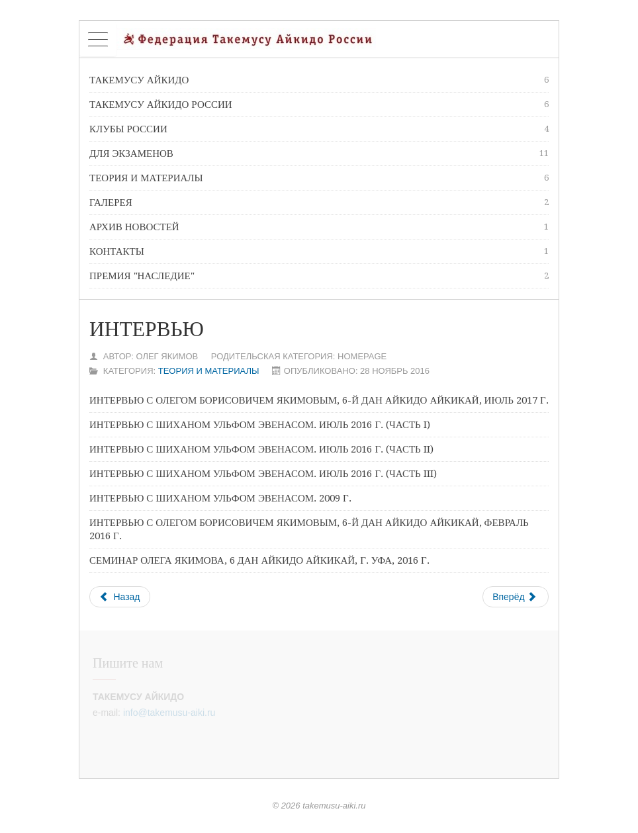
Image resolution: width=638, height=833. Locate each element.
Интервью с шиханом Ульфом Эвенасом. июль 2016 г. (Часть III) (263, 474)
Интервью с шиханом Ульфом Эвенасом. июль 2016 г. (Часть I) (259, 425)
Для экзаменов (319, 153)
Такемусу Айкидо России (319, 104)
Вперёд (514, 597)
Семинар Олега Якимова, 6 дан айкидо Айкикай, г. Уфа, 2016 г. (259, 560)
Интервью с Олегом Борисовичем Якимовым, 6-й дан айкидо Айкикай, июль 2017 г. (319, 400)
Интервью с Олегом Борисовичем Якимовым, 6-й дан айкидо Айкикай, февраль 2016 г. (309, 529)
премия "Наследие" (319, 276)
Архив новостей (319, 227)
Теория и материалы (319, 178)
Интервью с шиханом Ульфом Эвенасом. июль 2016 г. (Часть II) (261, 449)
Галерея (319, 202)
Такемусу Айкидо (319, 80)
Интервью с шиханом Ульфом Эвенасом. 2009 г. (220, 498)
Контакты (319, 251)
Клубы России (319, 129)
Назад (119, 597)
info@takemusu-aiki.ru (169, 712)
